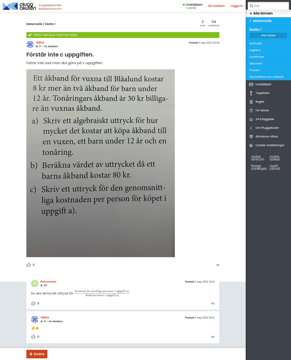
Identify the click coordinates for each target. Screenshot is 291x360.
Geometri (256, 64)
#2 (213, 303)
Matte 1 (50, 24)
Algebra (255, 50)
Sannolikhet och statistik (266, 77)
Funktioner (256, 57)
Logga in (236, 6)
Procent (254, 70)
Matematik (34, 24)
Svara (39, 353)
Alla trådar (268, 35)
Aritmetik (255, 44)
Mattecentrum (50, 8)
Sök (251, 6)
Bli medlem (216, 6)
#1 (217, 265)
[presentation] (102, 293)
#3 (213, 337)
